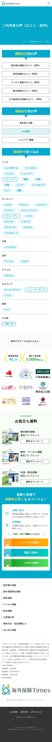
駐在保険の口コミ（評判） (26, 91)
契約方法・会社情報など (15, 624)
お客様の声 (8, 617)
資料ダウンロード (34, 441)
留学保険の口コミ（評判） (26, 74)
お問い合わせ (36, 712)
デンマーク (10, 227)
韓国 (26, 179)
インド (20, 185)
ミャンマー (26, 174)
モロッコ (9, 275)
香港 (19, 190)
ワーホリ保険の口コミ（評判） (26, 82)
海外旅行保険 (9, 585)
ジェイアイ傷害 (26, 140)
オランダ (9, 222)
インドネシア (38, 185)
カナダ (24, 261)
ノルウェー (41, 205)
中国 (7, 185)
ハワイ (8, 295)
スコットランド (28, 210)
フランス (23, 205)
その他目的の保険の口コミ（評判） (26, 99)
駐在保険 (7, 611)
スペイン (9, 210)
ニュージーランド (36, 290)
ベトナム (9, 174)
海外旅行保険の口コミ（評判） (26, 65)
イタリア (25, 222)
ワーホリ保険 (9, 604)
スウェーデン (11, 216)
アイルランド (11, 233)
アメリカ (9, 261)
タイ (7, 190)
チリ (7, 310)
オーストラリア (12, 290)
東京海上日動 (26, 123)
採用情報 (24, 712)
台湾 (38, 179)
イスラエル (10, 247)
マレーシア (10, 179)
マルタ (8, 205)
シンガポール (11, 168)
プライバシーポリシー (26, 717)
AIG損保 (26, 131)
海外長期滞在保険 (11, 592)
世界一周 (9, 324)
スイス (29, 216)
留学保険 (7, 598)
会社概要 (14, 712)
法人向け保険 (9, 630)
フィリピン (31, 168)
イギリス (28, 227)
